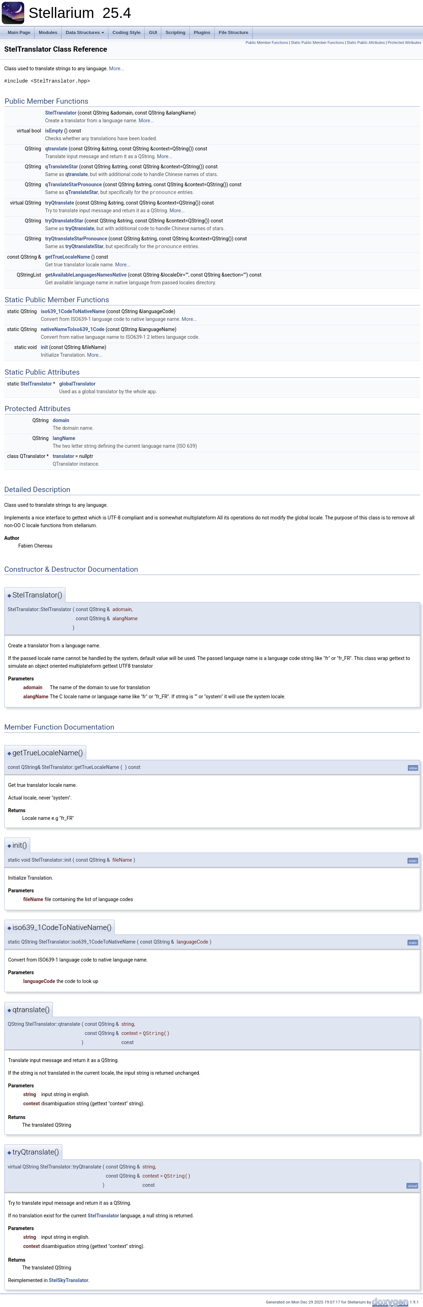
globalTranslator (77, 383)
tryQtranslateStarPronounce (76, 238)
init (44, 346)
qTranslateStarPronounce (73, 184)
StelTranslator (60, 113)
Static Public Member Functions (317, 42)
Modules (48, 32)
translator (63, 455)
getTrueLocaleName (67, 256)
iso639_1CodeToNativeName (73, 310)
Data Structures (85, 32)
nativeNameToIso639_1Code (73, 328)
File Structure (233, 32)
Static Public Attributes (366, 42)
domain (61, 419)
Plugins (202, 32)
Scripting (175, 32)
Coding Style (126, 32)
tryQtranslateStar (64, 220)
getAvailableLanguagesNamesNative (86, 274)
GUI (153, 32)
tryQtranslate (59, 202)
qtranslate (56, 148)
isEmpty (54, 131)
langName (64, 437)
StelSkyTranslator (68, 1279)
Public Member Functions (267, 42)
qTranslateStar (61, 166)
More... (116, 68)
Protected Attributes (404, 42)
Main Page (19, 32)
